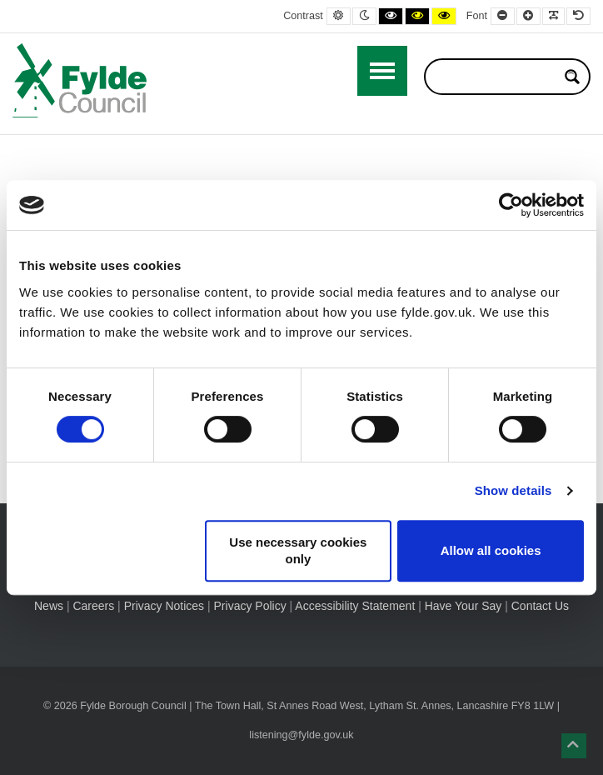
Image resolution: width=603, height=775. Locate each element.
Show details (513, 490)
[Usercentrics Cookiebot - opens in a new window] (511, 205)
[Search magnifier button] (572, 76)
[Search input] (496, 76)
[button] (573, 745)
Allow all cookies (491, 550)
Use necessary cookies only (297, 550)
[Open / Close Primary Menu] (382, 71)
